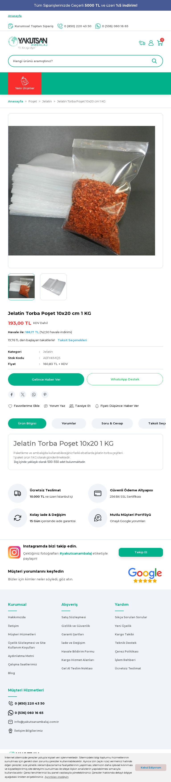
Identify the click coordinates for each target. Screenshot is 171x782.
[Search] (85, 61)
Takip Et (140, 552)
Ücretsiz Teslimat (128, 668)
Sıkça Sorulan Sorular (131, 617)
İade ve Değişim (73, 642)
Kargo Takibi (124, 634)
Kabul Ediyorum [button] (151, 767)
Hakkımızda (17, 617)
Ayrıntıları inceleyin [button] (57, 776)
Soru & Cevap (112, 423)
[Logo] (27, 42)
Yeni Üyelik (123, 626)
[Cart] (160, 43)
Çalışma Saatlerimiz (22, 664)
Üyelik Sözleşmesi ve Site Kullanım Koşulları (27, 645)
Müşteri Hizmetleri (22, 634)
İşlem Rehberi (125, 660)
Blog (11, 673)
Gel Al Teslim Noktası (77, 668)
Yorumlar (69, 423)
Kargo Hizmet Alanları (77, 660)
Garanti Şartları (72, 634)
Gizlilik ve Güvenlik (75, 626)
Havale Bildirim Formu (77, 651)
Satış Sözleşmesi (73, 617)
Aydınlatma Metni (21, 656)
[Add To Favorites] (24, 405)
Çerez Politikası (126, 651)
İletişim (13, 626)
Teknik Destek (125, 642)
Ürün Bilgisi (27, 423)
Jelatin (48, 351)
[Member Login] (151, 43)
